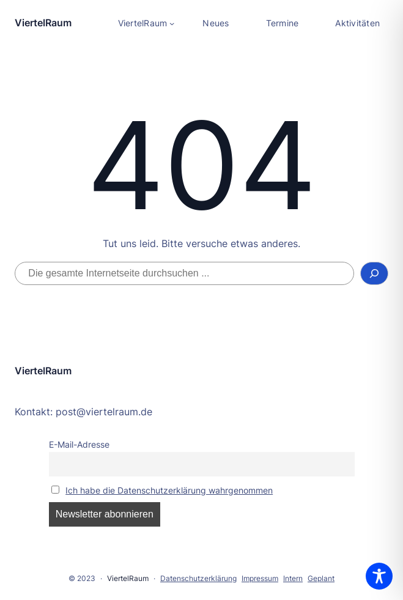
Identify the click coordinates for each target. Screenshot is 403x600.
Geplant (321, 578)
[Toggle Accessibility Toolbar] (379, 576)
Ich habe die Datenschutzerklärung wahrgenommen (169, 490)
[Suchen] (374, 273)
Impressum (260, 578)
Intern (293, 578)
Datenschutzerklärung (198, 578)
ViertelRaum (43, 23)
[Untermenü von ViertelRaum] (146, 23)
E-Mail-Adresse (79, 444)
